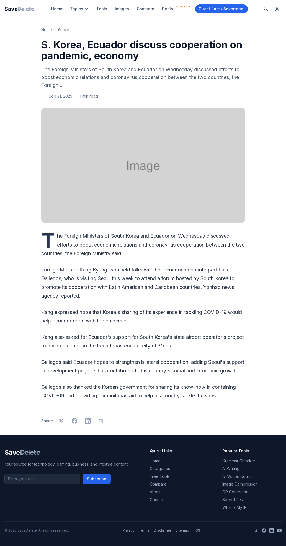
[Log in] (277, 8)
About (155, 491)
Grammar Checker (238, 460)
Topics (79, 8)
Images (122, 8)
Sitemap (182, 530)
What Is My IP (234, 507)
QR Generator (235, 491)
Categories (160, 468)
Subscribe (96, 478)
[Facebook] (264, 530)
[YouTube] (279, 530)
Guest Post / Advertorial (221, 8)
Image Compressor (239, 484)
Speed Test (233, 499)
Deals (176, 8)
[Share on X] (61, 421)
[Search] (266, 8)
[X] (256, 530)
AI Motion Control (238, 476)
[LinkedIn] (271, 530)
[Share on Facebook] (74, 421)
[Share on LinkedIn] (88, 421)
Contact (157, 499)
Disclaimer (162, 530)
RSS (197, 530)
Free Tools (160, 476)
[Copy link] (101, 421)
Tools (101, 8)
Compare (145, 8)
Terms (144, 530)
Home (56, 8)
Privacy (129, 530)
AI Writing (230, 468)
